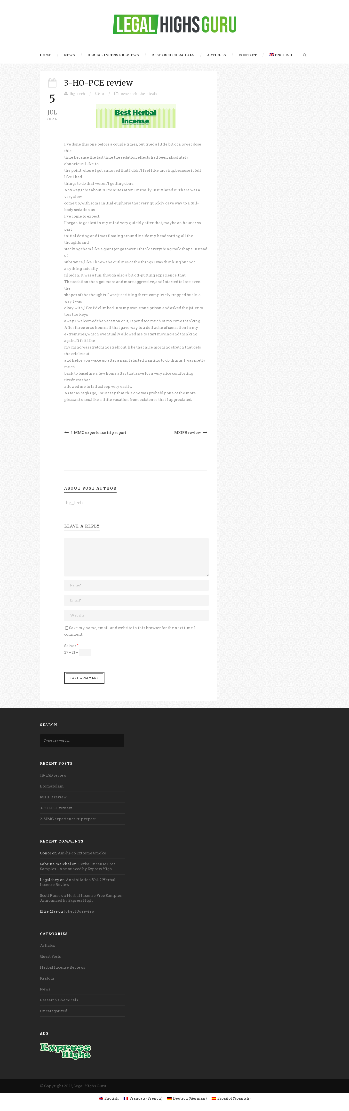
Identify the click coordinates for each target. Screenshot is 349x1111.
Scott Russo (50, 895)
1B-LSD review (53, 775)
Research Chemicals (173, 55)
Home (45, 55)
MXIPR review (53, 797)
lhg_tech (77, 94)
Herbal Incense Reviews (113, 55)
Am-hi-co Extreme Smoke (82, 853)
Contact (248, 55)
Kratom (47, 978)
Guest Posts (50, 956)
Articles (216, 55)
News (69, 55)
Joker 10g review (79, 911)
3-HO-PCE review (56, 808)
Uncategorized (53, 1011)
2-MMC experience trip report (68, 819)
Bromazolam (52, 786)
